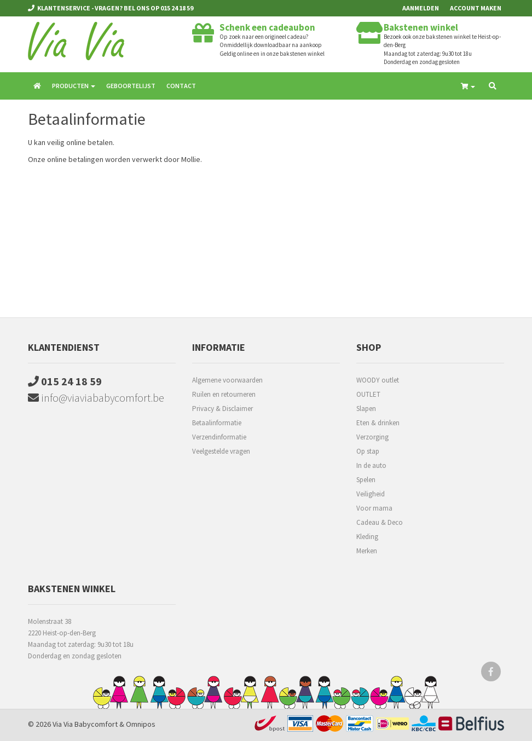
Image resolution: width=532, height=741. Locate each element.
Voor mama (374, 508)
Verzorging (372, 437)
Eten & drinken (378, 422)
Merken (366, 550)
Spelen (365, 479)
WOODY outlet (377, 380)
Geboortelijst (130, 86)
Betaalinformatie (216, 422)
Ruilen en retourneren (224, 394)
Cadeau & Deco (379, 522)
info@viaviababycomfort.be (96, 397)
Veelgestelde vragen (221, 451)
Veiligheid (370, 494)
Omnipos (140, 724)
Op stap (367, 451)
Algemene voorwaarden (227, 380)
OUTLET (368, 394)
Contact (181, 86)
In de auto (371, 465)
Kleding (367, 536)
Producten (73, 86)
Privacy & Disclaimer (222, 408)
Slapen (366, 408)
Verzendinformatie (219, 437)
